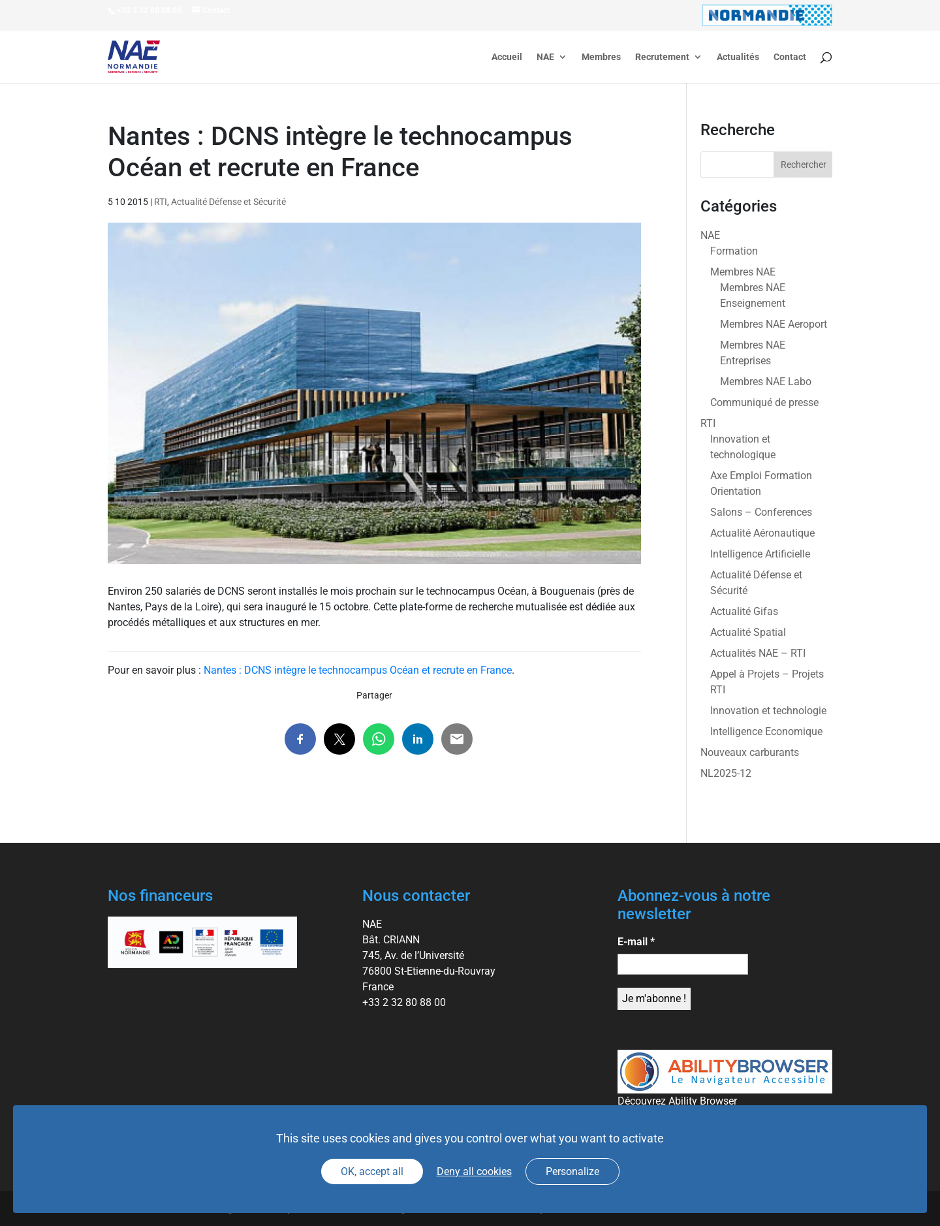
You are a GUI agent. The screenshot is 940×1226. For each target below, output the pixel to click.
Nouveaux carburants (749, 752)
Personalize (572, 1171)
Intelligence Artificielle (760, 554)
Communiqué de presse (764, 402)
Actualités (738, 57)
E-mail (636, 941)
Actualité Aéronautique (762, 533)
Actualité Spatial (748, 632)
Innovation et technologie (768, 710)
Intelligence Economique (766, 731)
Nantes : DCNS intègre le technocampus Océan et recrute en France (358, 670)
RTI (160, 201)
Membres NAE (743, 272)
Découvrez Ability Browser (677, 1101)
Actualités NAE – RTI (758, 653)
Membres (601, 57)
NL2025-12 (725, 773)
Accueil (507, 57)
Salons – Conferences (761, 512)
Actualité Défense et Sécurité (228, 201)
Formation (734, 251)
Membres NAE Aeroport (773, 324)
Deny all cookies (474, 1171)
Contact (790, 57)
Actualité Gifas (744, 611)
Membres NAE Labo (765, 381)
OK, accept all (372, 1171)
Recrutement (662, 57)
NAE (545, 57)
